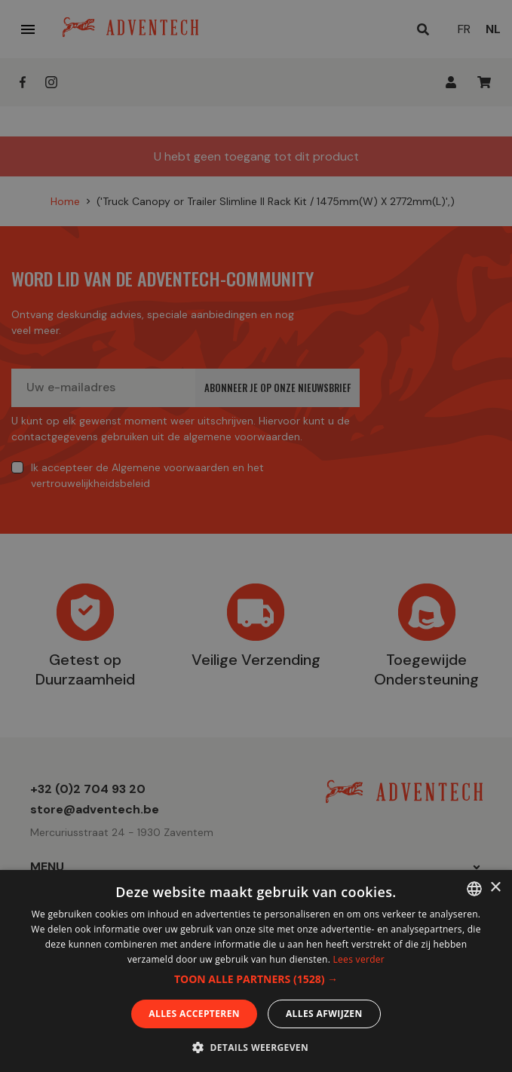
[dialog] (256, 536)
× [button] (495, 887)
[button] (256, 979)
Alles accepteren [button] (194, 1013)
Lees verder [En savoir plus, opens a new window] (359, 959)
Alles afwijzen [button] (324, 1013)
